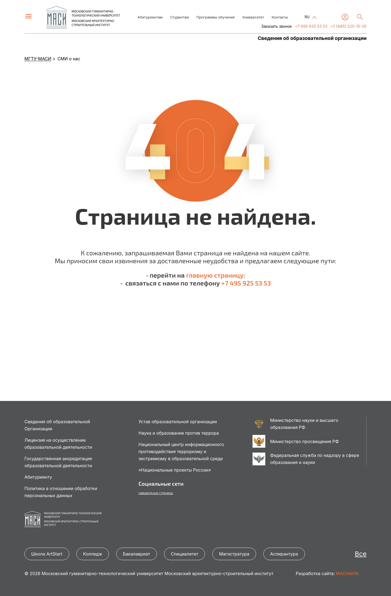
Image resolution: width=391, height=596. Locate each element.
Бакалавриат (136, 554)
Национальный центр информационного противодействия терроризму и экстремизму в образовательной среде (181, 451)
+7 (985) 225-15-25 (348, 26)
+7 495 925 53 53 (310, 26)
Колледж (92, 554)
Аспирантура (284, 554)
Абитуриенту (38, 477)
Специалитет (184, 554)
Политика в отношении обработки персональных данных (60, 492)
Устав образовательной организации (177, 421)
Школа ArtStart (46, 554)
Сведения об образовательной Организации (57, 425)
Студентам (179, 17)
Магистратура (234, 554)
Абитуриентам (150, 17)
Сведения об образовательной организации (312, 38)
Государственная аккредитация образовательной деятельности (58, 462)
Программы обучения (216, 17)
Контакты (280, 17)
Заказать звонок (276, 26)
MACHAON (347, 573)
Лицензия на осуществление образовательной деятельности (58, 443)
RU (307, 16)
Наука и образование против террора (178, 433)
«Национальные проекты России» (174, 470)
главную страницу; (215, 275)
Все (361, 554)
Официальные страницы (155, 493)
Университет (253, 17)
